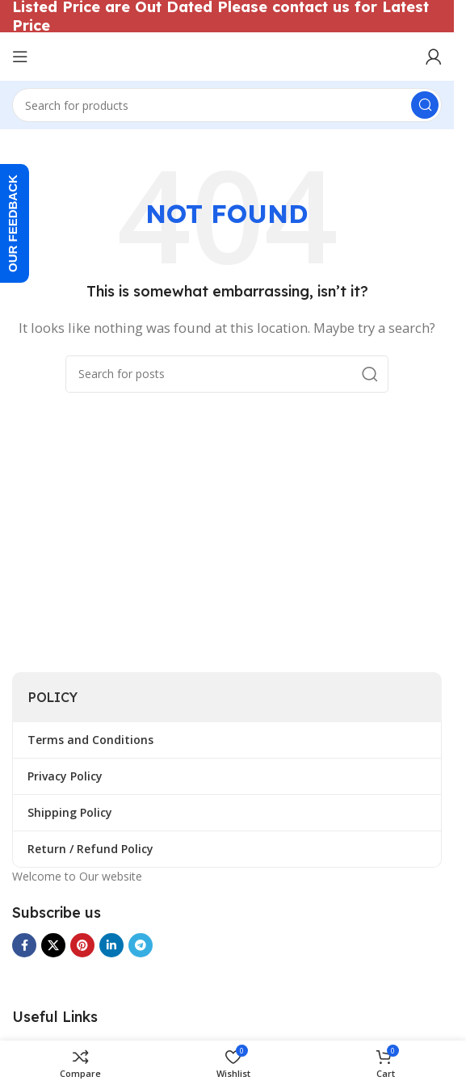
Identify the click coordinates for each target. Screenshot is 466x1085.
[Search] (227, 105)
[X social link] (53, 945)
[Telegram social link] (140, 945)
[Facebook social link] (24, 945)
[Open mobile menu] (20, 56)
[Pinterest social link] (82, 945)
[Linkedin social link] (111, 945)
